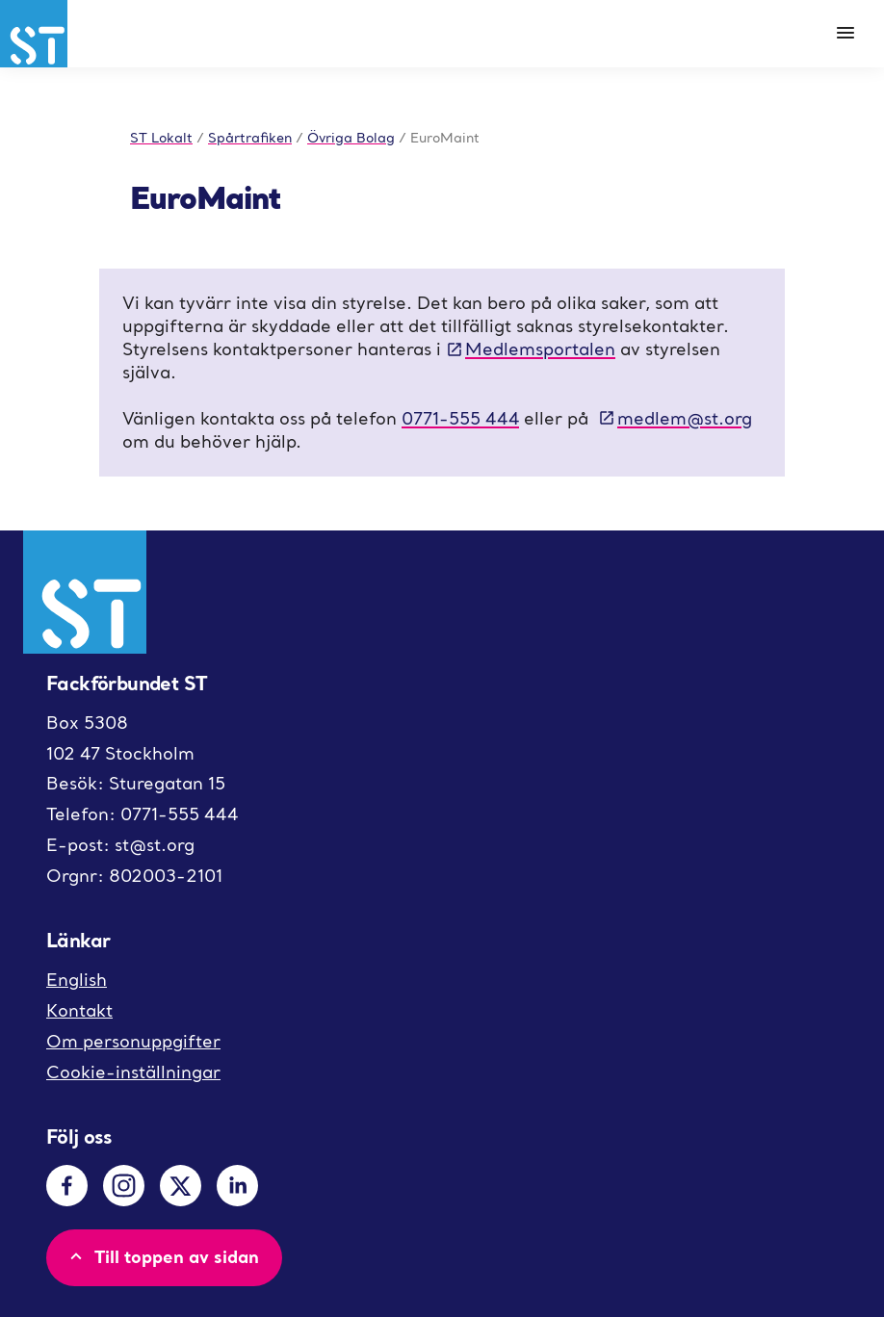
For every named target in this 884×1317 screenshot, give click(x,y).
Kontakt (79, 1010)
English (76, 979)
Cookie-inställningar (133, 1072)
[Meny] (845, 33)
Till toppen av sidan (162, 1256)
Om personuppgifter (133, 1041)
